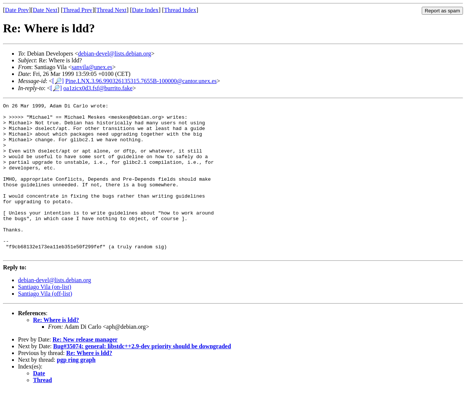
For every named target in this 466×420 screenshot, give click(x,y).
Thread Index (180, 10)
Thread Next (111, 10)
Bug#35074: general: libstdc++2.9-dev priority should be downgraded (142, 376)
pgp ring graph (76, 390)
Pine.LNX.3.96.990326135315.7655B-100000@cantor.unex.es (141, 81)
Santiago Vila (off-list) (45, 324)
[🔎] (58, 81)
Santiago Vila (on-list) (44, 317)
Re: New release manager (85, 370)
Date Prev (17, 10)
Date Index (145, 10)
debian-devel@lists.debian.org (114, 53)
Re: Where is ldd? (56, 350)
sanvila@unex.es (92, 67)
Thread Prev (77, 10)
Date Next (45, 10)
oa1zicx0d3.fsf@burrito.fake (97, 88)
